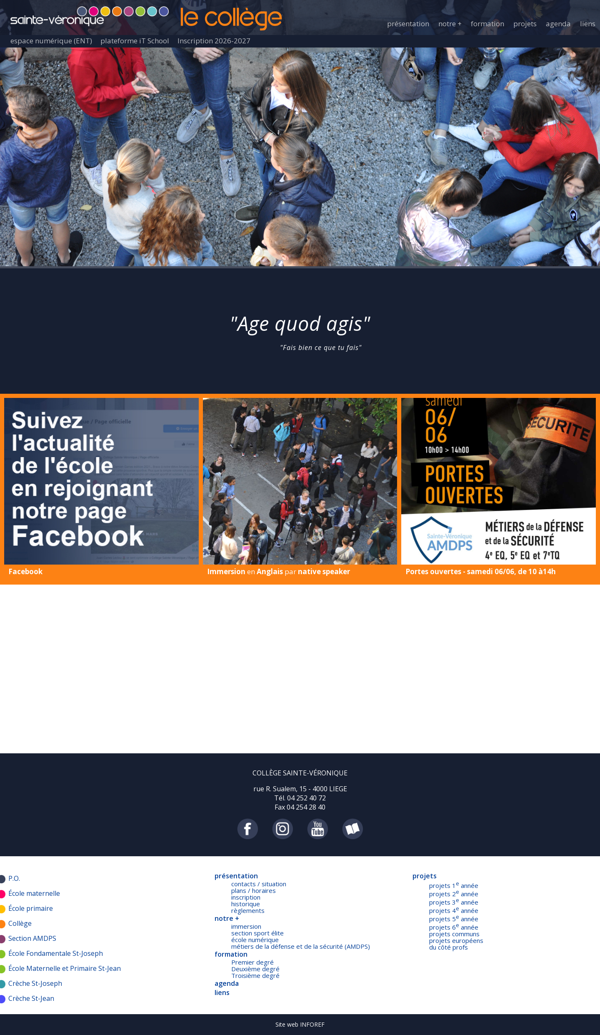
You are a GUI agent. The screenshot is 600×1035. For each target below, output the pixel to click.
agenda (558, 23)
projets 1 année (453, 885)
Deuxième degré (255, 969)
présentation (408, 23)
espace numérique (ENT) (51, 40)
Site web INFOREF (300, 1024)
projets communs (454, 934)
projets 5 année (453, 919)
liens (587, 23)
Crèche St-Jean (31, 998)
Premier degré (252, 962)
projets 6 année (453, 927)
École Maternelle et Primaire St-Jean (64, 968)
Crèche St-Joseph (35, 983)
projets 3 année (453, 902)
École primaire (30, 908)
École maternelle (34, 893)
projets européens (456, 940)
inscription (245, 897)
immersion (246, 926)
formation (487, 23)
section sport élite (257, 933)
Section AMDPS (32, 938)
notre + (450, 23)
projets (525, 23)
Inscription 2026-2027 (214, 40)
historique (245, 904)
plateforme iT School (134, 40)
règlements (248, 910)
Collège (20, 923)
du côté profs (448, 947)
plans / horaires (253, 890)
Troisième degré (255, 975)
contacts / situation (258, 884)
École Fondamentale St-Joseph (55, 953)
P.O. (14, 878)
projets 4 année (453, 910)
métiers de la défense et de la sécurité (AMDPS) (300, 946)
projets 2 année (453, 894)
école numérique (255, 939)
